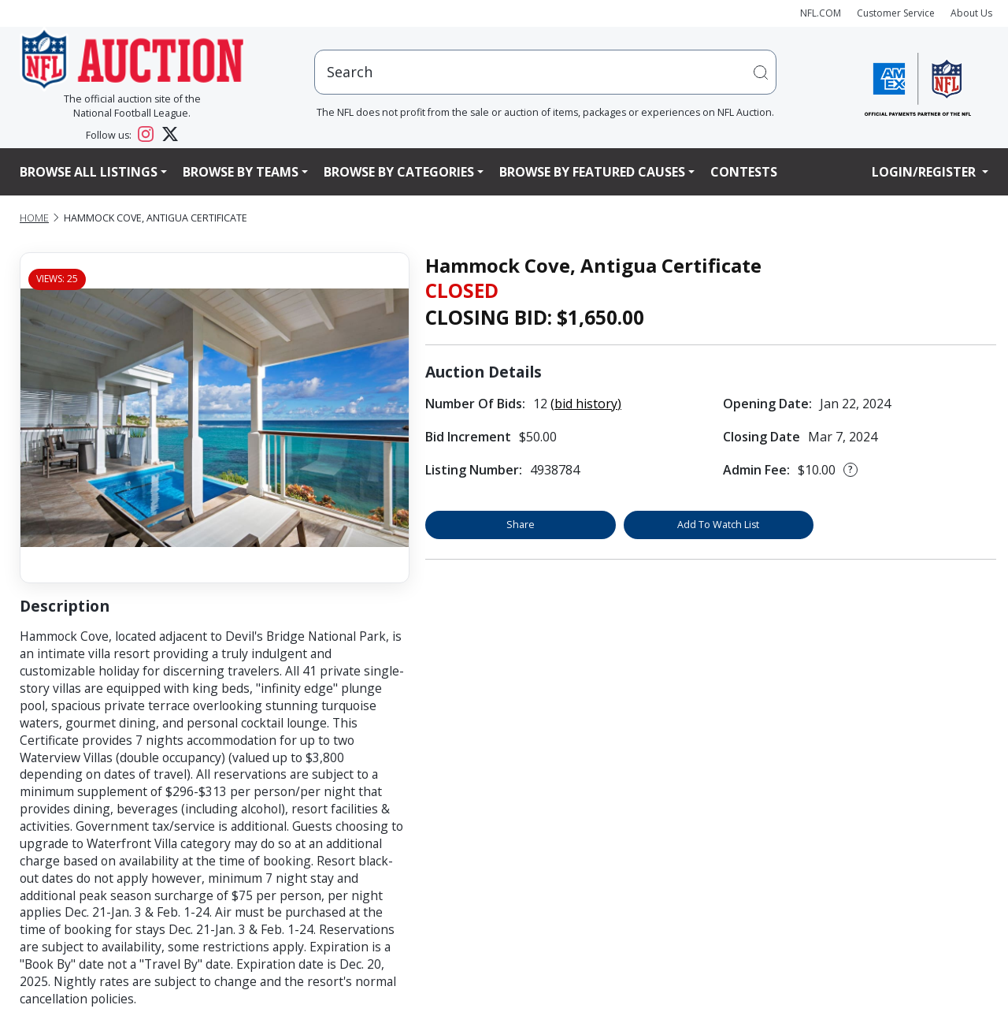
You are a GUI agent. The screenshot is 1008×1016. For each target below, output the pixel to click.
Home (34, 218)
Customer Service (896, 13)
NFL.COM (820, 13)
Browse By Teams (240, 171)
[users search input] (545, 72)
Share (520, 524)
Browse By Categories (399, 171)
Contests (743, 171)
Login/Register (925, 171)
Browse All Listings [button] (89, 171)
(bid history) (585, 403)
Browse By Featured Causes (592, 171)
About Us (971, 13)
